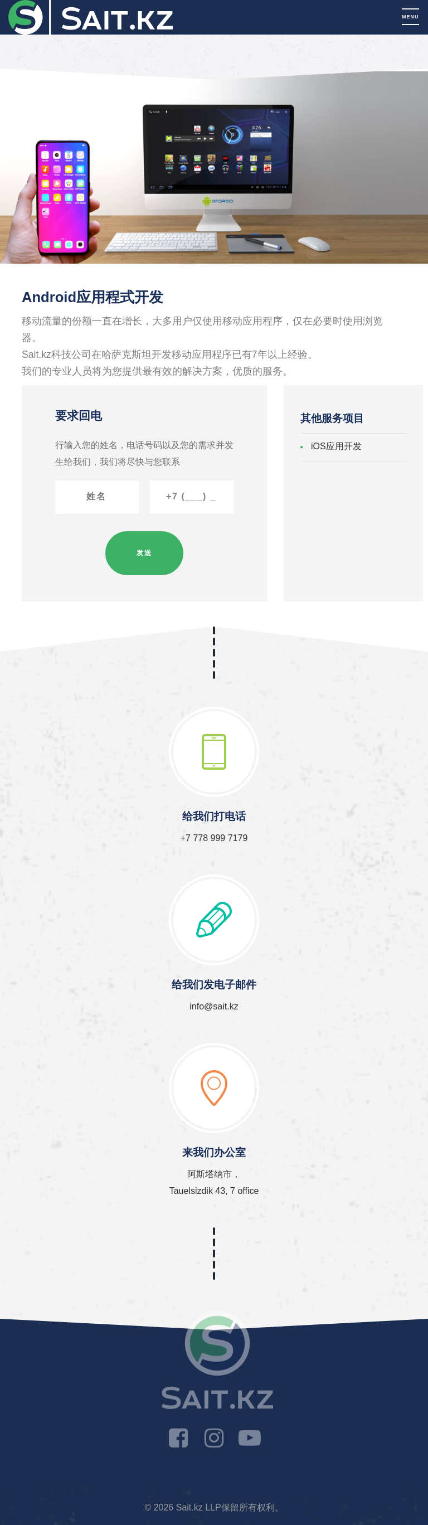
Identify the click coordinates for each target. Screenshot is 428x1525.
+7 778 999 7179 (214, 838)
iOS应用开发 (336, 446)
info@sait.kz (213, 1006)
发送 (145, 553)
